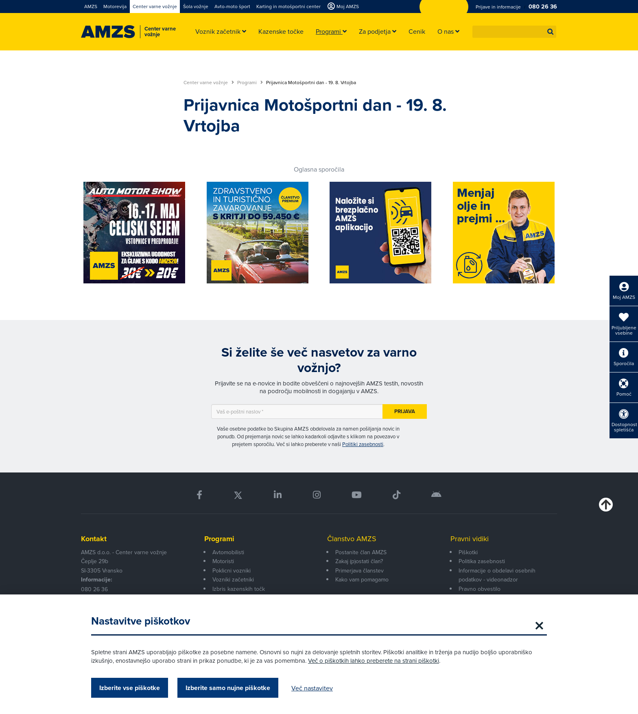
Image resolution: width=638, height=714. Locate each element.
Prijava (404, 411)
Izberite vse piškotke (129, 687)
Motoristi (223, 561)
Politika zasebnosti (482, 561)
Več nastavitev (312, 688)
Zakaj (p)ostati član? (359, 561)
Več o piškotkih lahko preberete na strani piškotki (373, 660)
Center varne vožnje (209, 82)
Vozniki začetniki (233, 579)
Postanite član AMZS (361, 552)
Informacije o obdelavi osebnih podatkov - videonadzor (497, 574)
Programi (250, 82)
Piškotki (468, 552)
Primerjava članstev (359, 570)
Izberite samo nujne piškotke (228, 687)
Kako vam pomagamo (362, 579)
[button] (550, 31)
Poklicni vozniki (231, 570)
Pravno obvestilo (479, 589)
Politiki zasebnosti (362, 444)
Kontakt (94, 538)
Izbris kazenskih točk (238, 589)
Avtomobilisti (228, 552)
